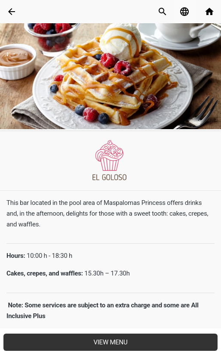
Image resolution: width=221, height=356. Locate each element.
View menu (110, 342)
